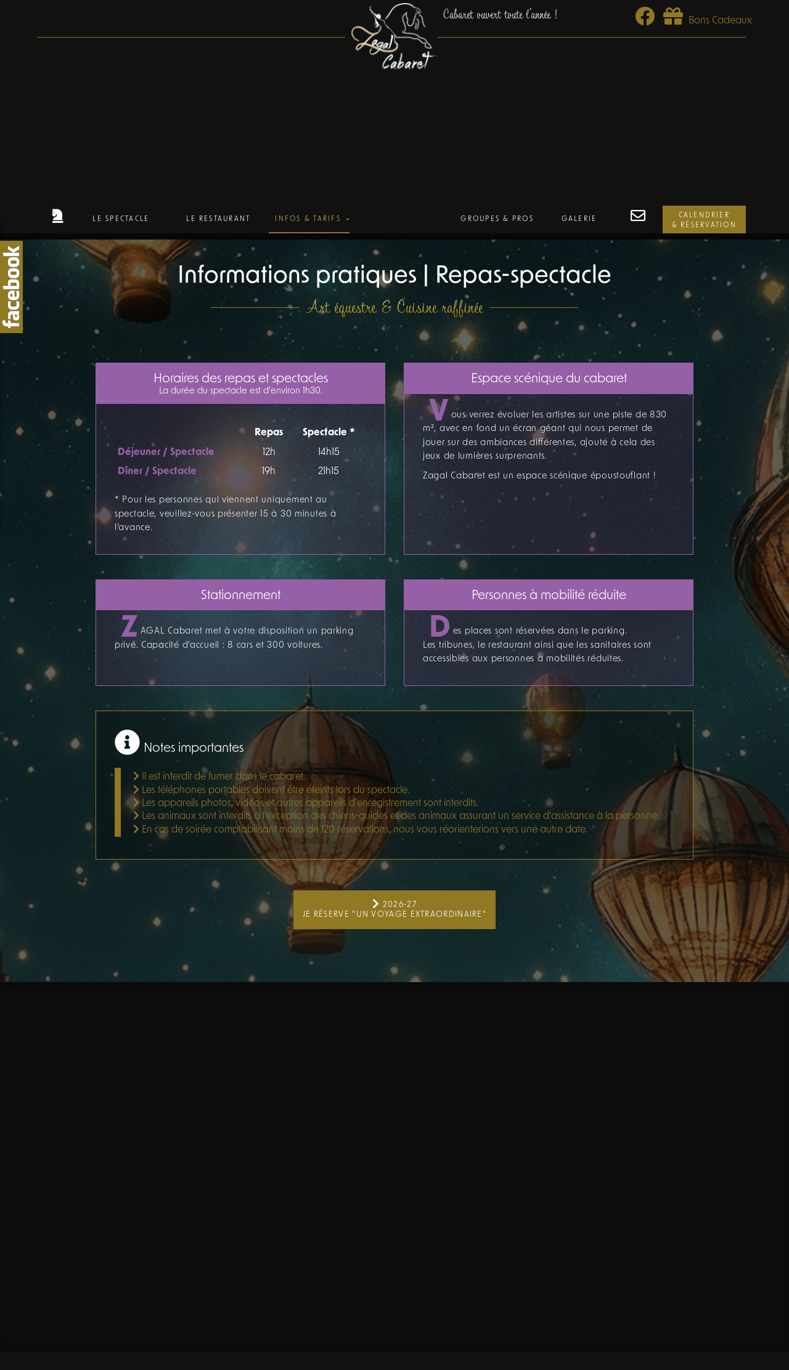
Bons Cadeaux (707, 21)
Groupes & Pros (496, 219)
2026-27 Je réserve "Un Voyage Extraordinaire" (394, 909)
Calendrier (704, 221)
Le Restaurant (218, 219)
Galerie (579, 219)
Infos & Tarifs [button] (309, 219)
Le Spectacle (120, 219)
